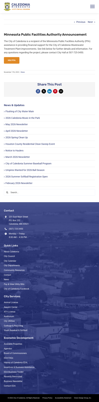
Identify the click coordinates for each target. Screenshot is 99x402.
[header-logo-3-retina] (17, 3)
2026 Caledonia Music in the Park (22, 118)
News (23, 72)
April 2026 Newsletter (16, 131)
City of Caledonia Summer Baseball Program (28, 163)
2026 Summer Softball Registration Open (26, 176)
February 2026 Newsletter (18, 183)
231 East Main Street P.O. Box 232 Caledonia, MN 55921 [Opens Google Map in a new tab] (19, 220)
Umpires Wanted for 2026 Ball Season (25, 170)
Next (90, 22)
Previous (80, 22)
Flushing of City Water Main (19, 111)
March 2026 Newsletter (17, 157)
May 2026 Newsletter (16, 124)
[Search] (7, 192)
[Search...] (49, 192)
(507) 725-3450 (16, 229)
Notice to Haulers (14, 150)
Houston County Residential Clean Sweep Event (30, 144)
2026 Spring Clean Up (16, 137)
